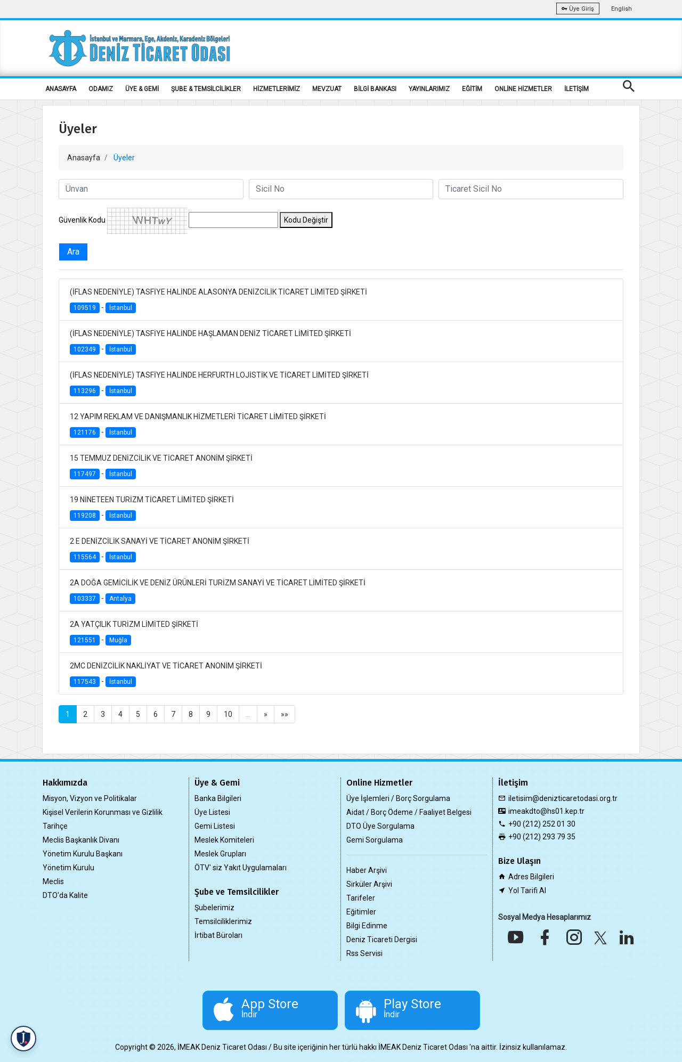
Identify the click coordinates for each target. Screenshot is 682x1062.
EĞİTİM (472, 89)
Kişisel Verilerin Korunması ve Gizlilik (103, 812)
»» (284, 714)
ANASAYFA (60, 89)
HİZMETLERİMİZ (276, 89)
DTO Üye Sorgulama (380, 826)
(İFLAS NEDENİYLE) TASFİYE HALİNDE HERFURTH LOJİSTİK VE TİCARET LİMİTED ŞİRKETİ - (219, 384)
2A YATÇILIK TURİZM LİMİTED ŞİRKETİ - (134, 633)
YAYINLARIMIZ (429, 89)
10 (228, 714)
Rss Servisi (364, 953)
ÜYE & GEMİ (142, 89)
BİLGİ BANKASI (375, 89)
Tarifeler (360, 898)
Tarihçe (55, 826)
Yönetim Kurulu (68, 867)
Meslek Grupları (220, 853)
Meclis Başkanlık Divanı (81, 840)
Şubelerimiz (214, 907)
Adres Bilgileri (531, 876)
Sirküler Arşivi (369, 884)
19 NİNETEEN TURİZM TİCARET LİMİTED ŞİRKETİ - (152, 508)
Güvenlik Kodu (82, 220)
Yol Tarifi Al (527, 890)
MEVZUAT (327, 89)
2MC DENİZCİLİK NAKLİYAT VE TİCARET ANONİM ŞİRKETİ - (166, 674)
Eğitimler (361, 912)
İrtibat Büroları (218, 935)
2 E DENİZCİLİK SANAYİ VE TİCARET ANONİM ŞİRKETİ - (159, 550)
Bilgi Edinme (366, 925)
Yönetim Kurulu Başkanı (83, 853)
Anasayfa (83, 157)
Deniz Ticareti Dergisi (381, 939)
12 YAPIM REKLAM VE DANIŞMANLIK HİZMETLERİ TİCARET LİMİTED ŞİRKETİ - (198, 425)
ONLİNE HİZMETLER (523, 89)
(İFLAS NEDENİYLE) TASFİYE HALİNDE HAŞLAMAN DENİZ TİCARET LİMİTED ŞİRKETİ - (210, 342)
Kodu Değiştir (306, 220)
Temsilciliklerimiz (223, 921)
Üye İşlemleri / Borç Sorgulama (398, 798)
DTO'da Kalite (65, 895)
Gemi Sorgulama (374, 840)
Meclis (53, 881)
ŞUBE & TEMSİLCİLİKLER (206, 89)
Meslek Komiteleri (224, 840)
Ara (73, 252)
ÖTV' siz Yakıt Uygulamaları (240, 867)
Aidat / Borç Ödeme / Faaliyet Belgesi (409, 812)
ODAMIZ (100, 89)
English (621, 8)
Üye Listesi (212, 812)
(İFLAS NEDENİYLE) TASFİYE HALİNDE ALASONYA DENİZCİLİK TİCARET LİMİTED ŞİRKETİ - (218, 301)
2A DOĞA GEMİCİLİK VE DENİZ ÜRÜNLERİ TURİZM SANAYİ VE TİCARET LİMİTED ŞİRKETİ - (218, 591)
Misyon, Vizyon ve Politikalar (90, 798)
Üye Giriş (578, 8)
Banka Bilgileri (217, 798)
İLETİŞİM (576, 89)
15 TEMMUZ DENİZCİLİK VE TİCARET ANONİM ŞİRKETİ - (161, 467)
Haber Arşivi (366, 870)
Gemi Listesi (214, 826)
